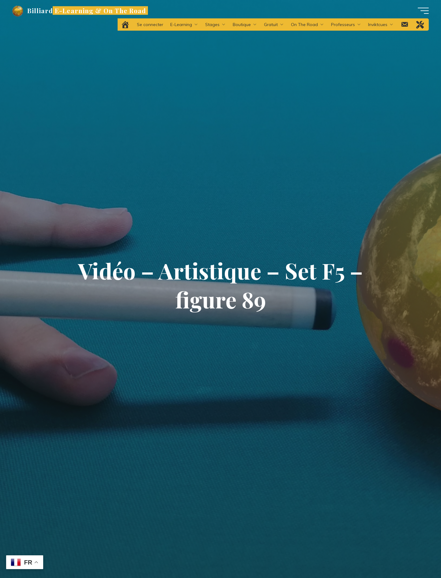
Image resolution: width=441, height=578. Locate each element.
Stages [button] (215, 24)
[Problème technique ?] (420, 24)
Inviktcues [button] (381, 24)
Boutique (245, 24)
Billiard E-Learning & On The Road (86, 10)
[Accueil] (126, 24)
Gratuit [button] (274, 24)
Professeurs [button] (346, 24)
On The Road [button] (307, 24)
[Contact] (405, 24)
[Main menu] (423, 11)
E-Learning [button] (184, 24)
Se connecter (150, 24)
